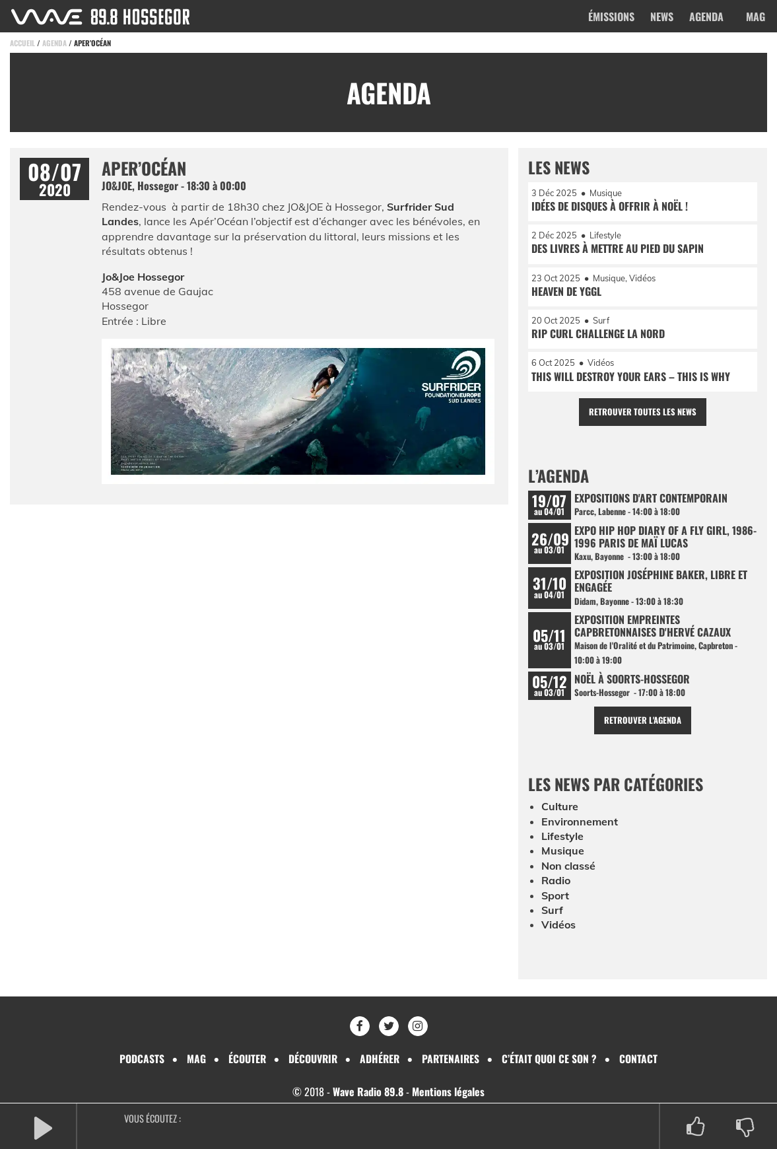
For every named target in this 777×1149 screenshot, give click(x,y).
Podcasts (140, 1058)
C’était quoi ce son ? (551, 1058)
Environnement (579, 822)
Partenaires (452, 1058)
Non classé (568, 866)
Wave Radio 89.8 (368, 1092)
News (661, 16)
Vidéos (558, 925)
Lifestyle (562, 837)
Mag (755, 16)
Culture (559, 807)
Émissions (611, 16)
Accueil (22, 43)
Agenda (706, 16)
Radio (555, 881)
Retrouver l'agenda (642, 721)
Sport (555, 896)
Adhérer (380, 1058)
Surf (552, 911)
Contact (641, 1058)
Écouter (245, 1058)
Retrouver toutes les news (642, 412)
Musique (562, 851)
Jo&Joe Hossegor (143, 276)
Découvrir (312, 1058)
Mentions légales (448, 1092)
